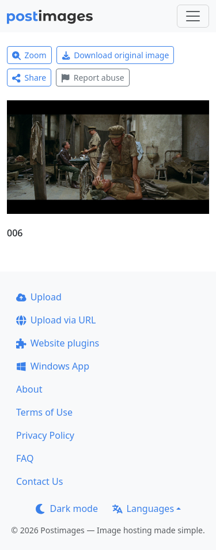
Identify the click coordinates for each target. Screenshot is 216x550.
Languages (143, 508)
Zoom (29, 55)
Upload (39, 297)
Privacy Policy (45, 435)
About (29, 389)
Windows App (52, 366)
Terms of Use (44, 412)
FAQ (24, 458)
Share (29, 77)
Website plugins (57, 343)
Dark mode (67, 508)
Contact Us (39, 481)
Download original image (115, 55)
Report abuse (92, 77)
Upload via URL (56, 320)
